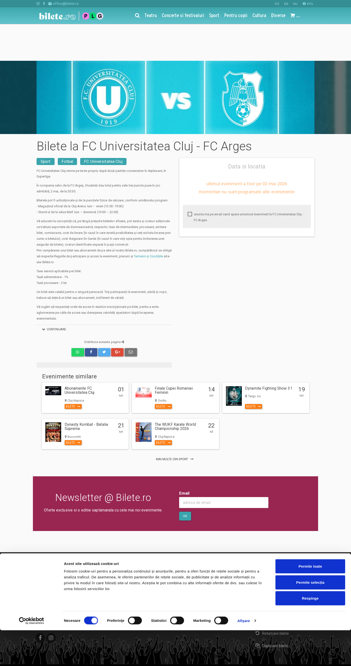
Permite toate (310, 602)
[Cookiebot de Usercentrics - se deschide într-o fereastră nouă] (31, 656)
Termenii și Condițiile (148, 219)
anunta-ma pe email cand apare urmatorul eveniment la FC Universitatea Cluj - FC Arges (245, 180)
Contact (139, 544)
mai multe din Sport (175, 422)
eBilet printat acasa (273, 572)
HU (295, 4)
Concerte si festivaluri (55, 552)
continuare (53, 292)
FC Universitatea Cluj (103, 124)
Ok (185, 479)
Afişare (243, 656)
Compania (141, 565)
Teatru (42, 544)
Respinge (310, 634)
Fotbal (67, 124)
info (308, 4)
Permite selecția (310, 618)
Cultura (42, 573)
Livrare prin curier (272, 584)
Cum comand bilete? (275, 547)
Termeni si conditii (148, 552)
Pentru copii (47, 565)
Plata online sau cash (275, 559)
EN (286, 4)
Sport (45, 124)
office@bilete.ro (63, 4)
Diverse (43, 580)
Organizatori (143, 580)
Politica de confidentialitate (156, 573)
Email (184, 456)
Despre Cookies (147, 559)
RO (277, 4)
